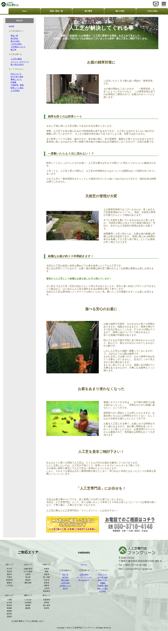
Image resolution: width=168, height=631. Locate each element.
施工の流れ (120, 11)
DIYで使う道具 (17, 77)
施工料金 (14, 38)
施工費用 (88, 11)
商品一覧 (14, 36)
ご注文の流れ (152, 11)
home (24, 11)
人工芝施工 (15, 91)
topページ (84, 564)
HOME (11, 26)
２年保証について (18, 47)
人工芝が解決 (16, 59)
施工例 (13, 50)
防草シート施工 (17, 88)
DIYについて (16, 74)
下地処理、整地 (17, 85)
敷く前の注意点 (17, 64)
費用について (16, 79)
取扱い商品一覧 (56, 11)
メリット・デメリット (20, 62)
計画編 (13, 82)
